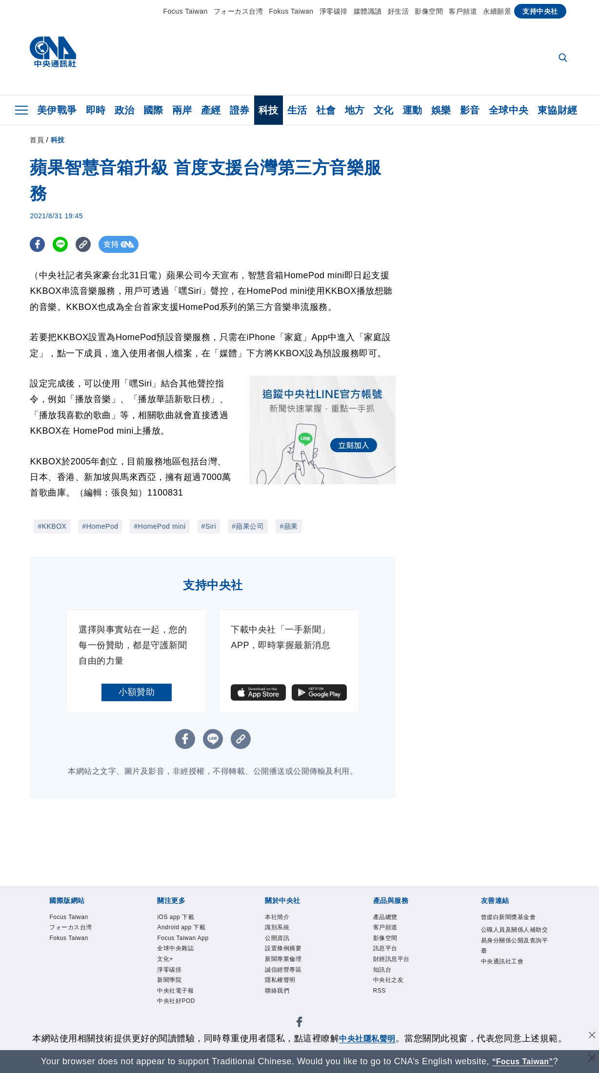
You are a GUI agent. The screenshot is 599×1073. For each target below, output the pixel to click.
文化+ (167, 967)
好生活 (398, 11)
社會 (326, 110)
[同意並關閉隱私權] (590, 1037)
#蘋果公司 (248, 526)
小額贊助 (137, 692)
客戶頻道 (463, 11)
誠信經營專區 (289, 980)
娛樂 (441, 110)
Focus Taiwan (185, 11)
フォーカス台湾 (238, 11)
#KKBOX (52, 526)
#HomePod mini (159, 526)
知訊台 (385, 980)
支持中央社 (540, 11)
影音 (470, 110)
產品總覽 (389, 918)
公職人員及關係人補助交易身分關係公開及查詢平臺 (513, 955)
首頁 (37, 140)
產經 (211, 110)
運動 (412, 110)
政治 (125, 110)
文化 (384, 110)
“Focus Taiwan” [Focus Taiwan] (523, 1061)
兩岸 (182, 110)
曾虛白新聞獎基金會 (513, 924)
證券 (240, 110)
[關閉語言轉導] (590, 1060)
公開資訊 (281, 943)
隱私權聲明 (285, 992)
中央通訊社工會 (509, 981)
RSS (381, 1004)
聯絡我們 (281, 1004)
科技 (269, 110)
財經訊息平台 (397, 967)
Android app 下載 (188, 930)
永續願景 (497, 11)
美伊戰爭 (57, 110)
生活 (297, 110)
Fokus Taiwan (291, 11)
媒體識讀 (368, 11)
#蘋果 (289, 526)
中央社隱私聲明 (367, 1038)
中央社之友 (393, 992)
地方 (355, 110)
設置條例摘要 (289, 955)
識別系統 (281, 930)
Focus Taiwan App (189, 943)
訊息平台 (389, 955)
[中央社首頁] (53, 54)
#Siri (209, 526)
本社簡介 (281, 918)
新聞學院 (173, 992)
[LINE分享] (63, 244)
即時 (96, 110)
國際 (153, 110)
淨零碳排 (333, 11)
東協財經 (558, 110)
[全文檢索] (564, 58)
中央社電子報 (181, 1004)
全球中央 (509, 110)
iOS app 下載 (181, 918)
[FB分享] (38, 244)
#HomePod (100, 526)
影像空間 (429, 11)
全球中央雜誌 (181, 955)
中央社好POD (181, 1016)
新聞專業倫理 (289, 967)
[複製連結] (88, 244)
